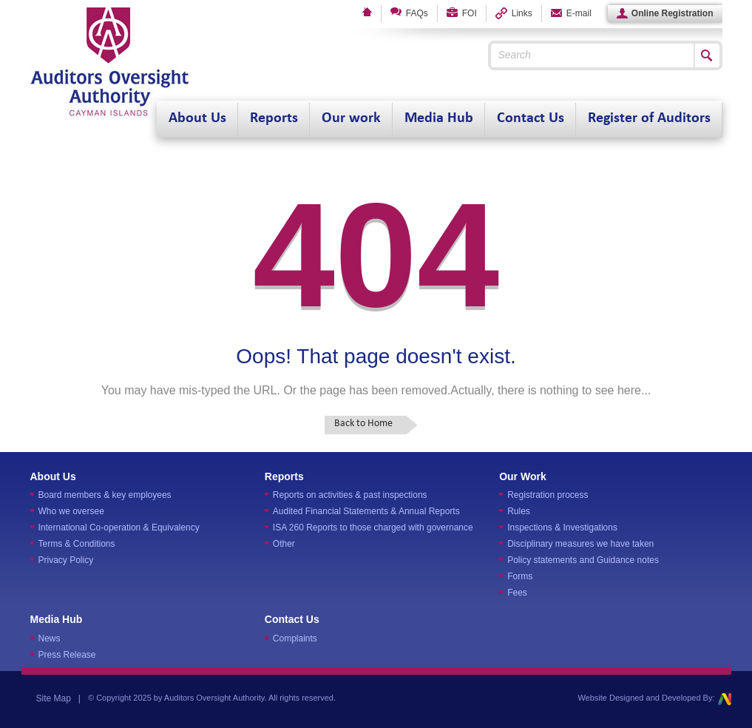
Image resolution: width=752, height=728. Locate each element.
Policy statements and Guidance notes (583, 560)
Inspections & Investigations (562, 527)
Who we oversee (71, 511)
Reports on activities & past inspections (350, 495)
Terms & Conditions (76, 544)
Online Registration (665, 13)
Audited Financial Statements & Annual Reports (366, 511)
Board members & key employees (105, 495)
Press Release (67, 655)
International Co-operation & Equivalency (119, 527)
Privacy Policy (66, 560)
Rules (518, 511)
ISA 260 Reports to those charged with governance (373, 527)
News (49, 638)
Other (284, 544)
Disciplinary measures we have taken (580, 544)
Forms (519, 576)
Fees (517, 592)
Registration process (547, 495)
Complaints (295, 638)
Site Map (53, 698)
